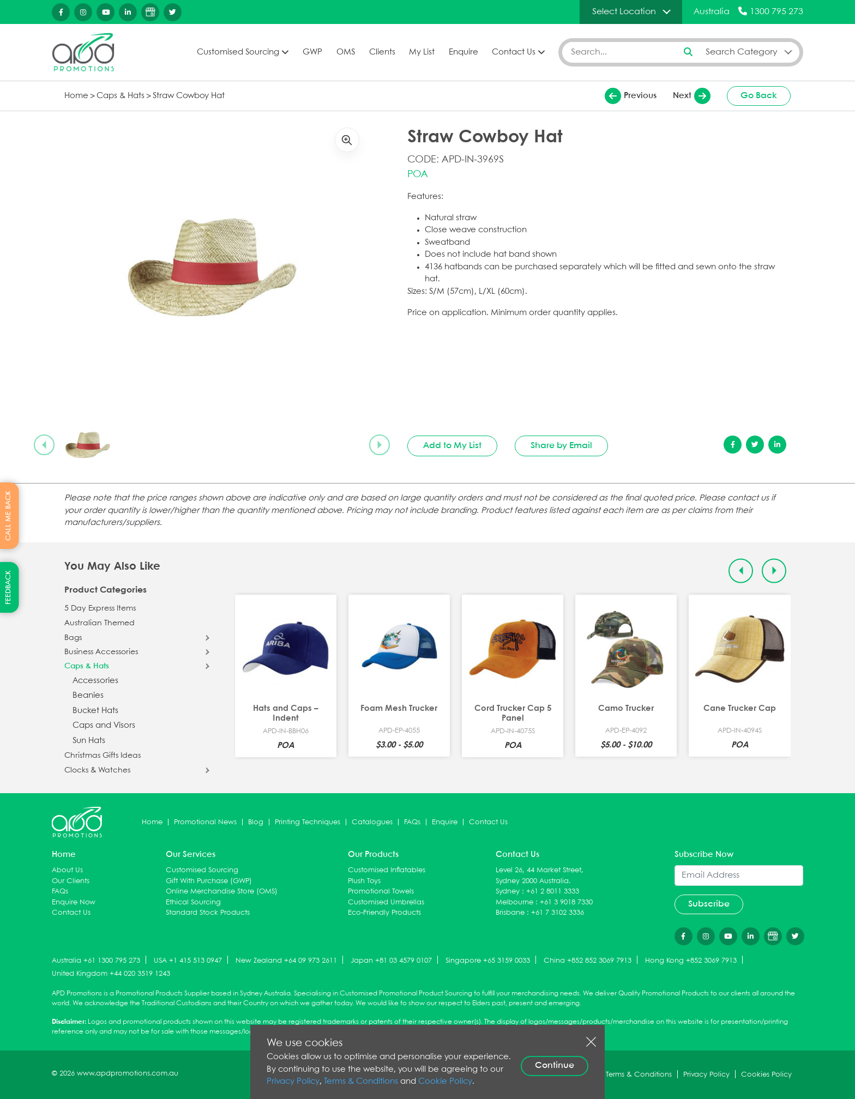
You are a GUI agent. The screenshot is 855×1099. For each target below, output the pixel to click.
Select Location (624, 12)
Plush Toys (364, 881)
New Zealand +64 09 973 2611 (286, 960)
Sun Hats (89, 741)
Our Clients (70, 881)
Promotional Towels (381, 891)
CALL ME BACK (8, 516)
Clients (382, 52)
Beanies (88, 695)
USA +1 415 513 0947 (188, 960)
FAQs (412, 822)
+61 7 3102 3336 (557, 912)
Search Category (742, 52)
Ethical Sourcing (193, 902)
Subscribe (709, 904)
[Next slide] (379, 444)
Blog (255, 822)
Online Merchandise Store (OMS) (222, 891)
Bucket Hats (95, 711)
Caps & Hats (120, 96)
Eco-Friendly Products (384, 912)
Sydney (508, 891)
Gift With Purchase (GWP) (209, 881)
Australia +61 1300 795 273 (96, 960)
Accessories (95, 681)
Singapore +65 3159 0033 (487, 960)
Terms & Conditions (361, 1081)
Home (76, 96)
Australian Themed (99, 623)
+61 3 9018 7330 (566, 902)
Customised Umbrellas (386, 902)
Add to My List (452, 446)
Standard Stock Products (208, 912)
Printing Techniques (307, 822)
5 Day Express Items (100, 608)
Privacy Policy (293, 1081)
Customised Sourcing (238, 52)
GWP (312, 52)
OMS (345, 52)
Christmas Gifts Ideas (102, 755)
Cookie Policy (445, 1081)
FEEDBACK (8, 587)
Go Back (758, 96)
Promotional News (205, 822)
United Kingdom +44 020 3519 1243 (111, 973)
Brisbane (510, 912)
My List (422, 52)
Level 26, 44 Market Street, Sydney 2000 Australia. (539, 876)
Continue (554, 1065)
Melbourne (514, 902)
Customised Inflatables (386, 870)
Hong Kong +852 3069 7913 (691, 960)
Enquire (463, 52)
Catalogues (372, 822)
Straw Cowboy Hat (189, 96)
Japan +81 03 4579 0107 (391, 960)
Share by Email (561, 446)
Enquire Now (73, 902)
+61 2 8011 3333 (552, 891)
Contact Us (513, 52)
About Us (67, 870)
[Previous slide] (44, 444)
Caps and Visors (104, 725)
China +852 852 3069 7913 (587, 960)
